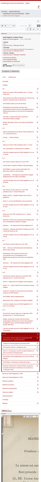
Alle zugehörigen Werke (10, 59)
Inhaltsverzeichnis (7, 396)
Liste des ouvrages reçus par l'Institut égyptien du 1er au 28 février (18, 181)
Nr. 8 (3, 272)
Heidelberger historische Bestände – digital (15, 3)
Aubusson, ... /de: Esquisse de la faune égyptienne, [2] (18, 263)
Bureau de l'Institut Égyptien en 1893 (12, 373)
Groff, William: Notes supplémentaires (13, 296)
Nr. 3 (3, 141)
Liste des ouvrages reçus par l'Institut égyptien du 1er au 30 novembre (18, 329)
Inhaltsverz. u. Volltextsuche (10, 71)
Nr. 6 (3, 210)
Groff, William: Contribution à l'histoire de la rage (16, 362)
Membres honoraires (8, 385)
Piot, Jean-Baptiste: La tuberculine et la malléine (16, 148)
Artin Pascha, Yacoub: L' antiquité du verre (14, 347)
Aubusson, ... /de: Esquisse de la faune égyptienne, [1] (18, 225)
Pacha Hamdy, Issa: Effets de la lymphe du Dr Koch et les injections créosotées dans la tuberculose (18, 99)
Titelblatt (4, 85)
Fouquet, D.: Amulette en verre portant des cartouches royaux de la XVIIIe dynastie (18, 292)
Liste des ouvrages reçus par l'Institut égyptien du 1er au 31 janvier (18, 153)
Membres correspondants (9, 388)
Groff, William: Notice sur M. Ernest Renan (14, 103)
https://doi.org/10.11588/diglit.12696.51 (14, 51)
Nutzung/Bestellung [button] (18, 65)
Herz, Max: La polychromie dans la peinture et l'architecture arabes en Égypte (15, 117)
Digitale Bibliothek (14, 11)
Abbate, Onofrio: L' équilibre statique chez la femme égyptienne (17, 196)
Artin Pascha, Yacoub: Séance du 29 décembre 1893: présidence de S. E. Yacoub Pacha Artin (17, 339)
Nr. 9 (3, 310)
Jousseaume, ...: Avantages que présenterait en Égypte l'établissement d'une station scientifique (18, 175)
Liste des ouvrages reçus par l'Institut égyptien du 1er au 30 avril (18, 235)
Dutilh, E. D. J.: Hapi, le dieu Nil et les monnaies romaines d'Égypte (18, 286)
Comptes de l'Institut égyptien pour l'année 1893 (16, 343)
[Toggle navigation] (38, 21)
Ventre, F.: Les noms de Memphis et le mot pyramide (17, 201)
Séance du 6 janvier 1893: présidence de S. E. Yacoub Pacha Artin (17, 93)
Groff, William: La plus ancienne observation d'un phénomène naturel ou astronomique (16, 170)
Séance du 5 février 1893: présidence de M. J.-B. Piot (17, 145)
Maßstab (4, 403)
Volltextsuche (12, 77)
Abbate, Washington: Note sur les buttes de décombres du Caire (18, 123)
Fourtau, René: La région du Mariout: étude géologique (18, 165)
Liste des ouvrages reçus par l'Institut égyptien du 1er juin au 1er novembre (17, 305)
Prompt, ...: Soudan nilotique (11, 137)
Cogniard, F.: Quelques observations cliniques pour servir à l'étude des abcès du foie (18, 230)
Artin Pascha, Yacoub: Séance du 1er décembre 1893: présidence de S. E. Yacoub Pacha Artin (18, 314)
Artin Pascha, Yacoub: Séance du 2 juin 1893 (15, 244)
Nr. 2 (3, 128)
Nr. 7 (3, 240)
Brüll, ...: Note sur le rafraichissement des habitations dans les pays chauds (17, 249)
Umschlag (5, 81)
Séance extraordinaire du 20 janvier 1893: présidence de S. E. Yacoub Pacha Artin (18, 132)
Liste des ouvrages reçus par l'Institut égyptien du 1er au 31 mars (18, 205)
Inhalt (4, 77)
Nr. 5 (3, 186)
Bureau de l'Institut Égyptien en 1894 (12, 377)
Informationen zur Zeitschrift (12, 61)
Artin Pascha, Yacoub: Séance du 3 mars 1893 (16, 162)
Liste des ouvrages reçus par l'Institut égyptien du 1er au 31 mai (18, 267)
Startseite (4, 11)
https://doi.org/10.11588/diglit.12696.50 (14, 45)
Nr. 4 (3, 158)
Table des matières (7, 392)
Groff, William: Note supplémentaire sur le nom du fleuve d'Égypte (18, 357)
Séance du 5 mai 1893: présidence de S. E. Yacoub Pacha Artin (17, 215)
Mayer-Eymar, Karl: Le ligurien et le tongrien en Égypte (17, 300)
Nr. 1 (3, 89)
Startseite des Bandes (10, 57)
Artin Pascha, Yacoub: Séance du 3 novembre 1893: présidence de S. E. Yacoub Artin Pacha (17, 277)
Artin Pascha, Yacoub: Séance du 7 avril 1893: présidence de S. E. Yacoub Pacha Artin (15, 190)
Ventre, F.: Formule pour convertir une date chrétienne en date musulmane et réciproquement (18, 352)
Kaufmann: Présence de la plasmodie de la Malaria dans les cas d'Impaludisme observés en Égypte (18, 220)
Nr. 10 (4, 334)
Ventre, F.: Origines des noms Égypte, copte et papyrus (18, 281)
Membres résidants (7, 381)
